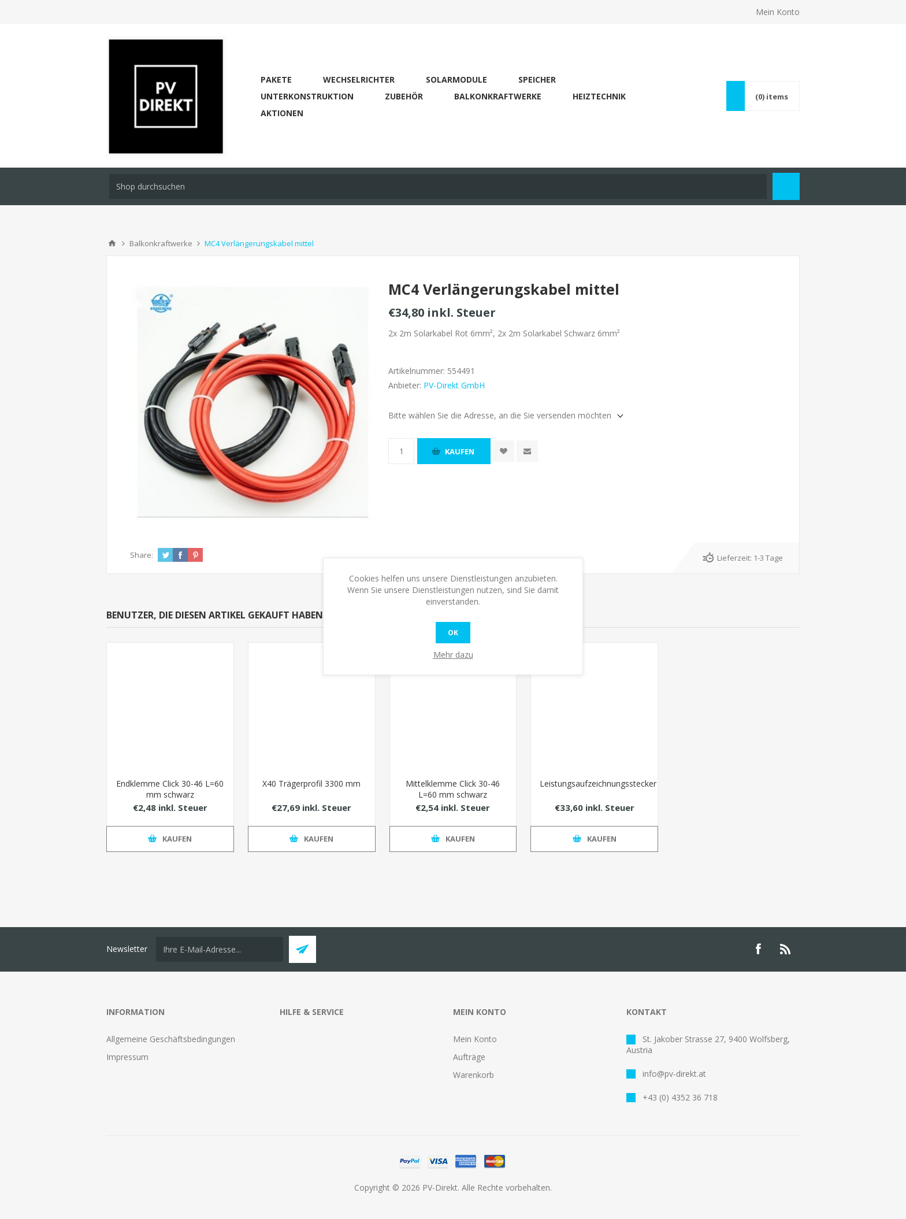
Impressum (127, 1056)
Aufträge (469, 1056)
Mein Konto (778, 11)
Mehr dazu (453, 654)
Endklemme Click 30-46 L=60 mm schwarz (170, 789)
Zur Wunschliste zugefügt (503, 451)
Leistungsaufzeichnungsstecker (594, 783)
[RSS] (786, 949)
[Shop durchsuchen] (438, 186)
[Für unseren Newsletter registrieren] (219, 949)
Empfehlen (527, 451)
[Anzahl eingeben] (401, 451)
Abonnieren (302, 949)
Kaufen (459, 451)
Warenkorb (473, 1074)
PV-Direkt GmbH (454, 385)
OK (453, 633)
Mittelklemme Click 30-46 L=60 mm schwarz (453, 789)
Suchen (786, 186)
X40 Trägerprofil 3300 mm (311, 783)
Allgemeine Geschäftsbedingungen (170, 1038)
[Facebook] (758, 949)
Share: (141, 555)
